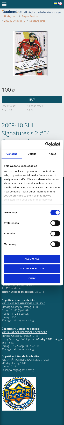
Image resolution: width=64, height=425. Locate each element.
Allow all (32, 258)
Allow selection (32, 268)
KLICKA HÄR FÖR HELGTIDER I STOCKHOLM (25, 359)
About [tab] (52, 153)
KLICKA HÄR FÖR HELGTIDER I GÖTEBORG (24, 332)
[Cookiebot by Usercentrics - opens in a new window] (45, 144)
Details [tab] (32, 153)
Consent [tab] (11, 153)
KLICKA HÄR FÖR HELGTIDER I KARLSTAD (23, 303)
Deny (32, 278)
